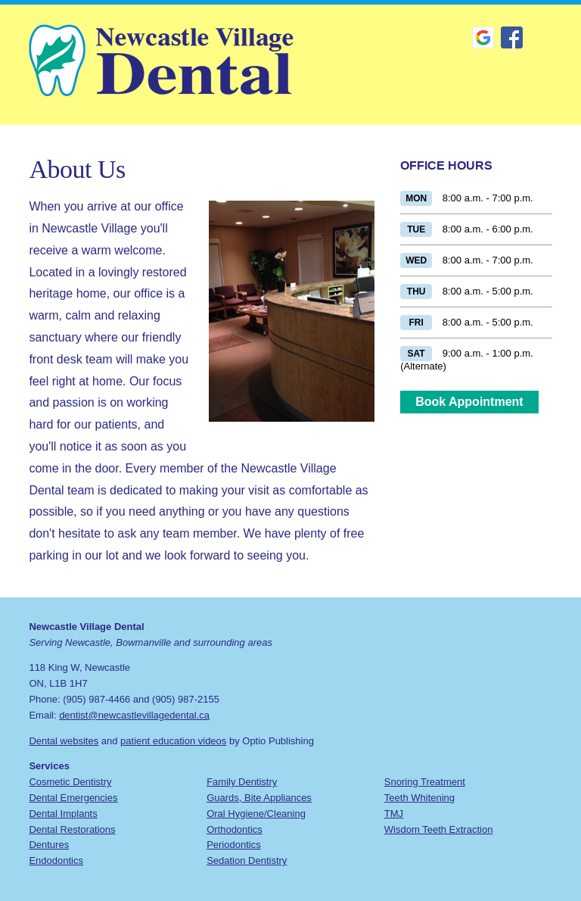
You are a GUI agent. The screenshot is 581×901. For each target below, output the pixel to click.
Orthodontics (235, 829)
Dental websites (63, 741)
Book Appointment (469, 401)
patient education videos (173, 741)
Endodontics (56, 860)
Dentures (49, 844)
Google (483, 37)
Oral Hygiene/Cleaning (256, 813)
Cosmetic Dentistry (70, 781)
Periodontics (234, 844)
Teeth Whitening (419, 797)
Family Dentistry (242, 781)
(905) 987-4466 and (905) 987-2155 (141, 699)
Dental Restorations (72, 829)
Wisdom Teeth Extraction (438, 829)
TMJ (393, 813)
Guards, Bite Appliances (259, 797)
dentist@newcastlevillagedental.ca (134, 715)
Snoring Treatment (424, 781)
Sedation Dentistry (247, 860)
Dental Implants (63, 813)
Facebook (512, 37)
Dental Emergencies (73, 797)
